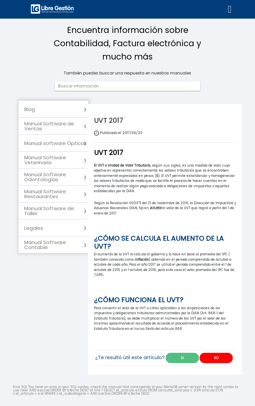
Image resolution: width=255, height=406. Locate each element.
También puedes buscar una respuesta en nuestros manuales (127, 73)
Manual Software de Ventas (49, 126)
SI (182, 358)
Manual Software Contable (45, 245)
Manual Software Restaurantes (45, 194)
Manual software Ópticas (55, 143)
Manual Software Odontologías (45, 177)
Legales (33, 227)
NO (216, 358)
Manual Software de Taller (49, 211)
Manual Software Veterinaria (45, 160)
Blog (29, 109)
